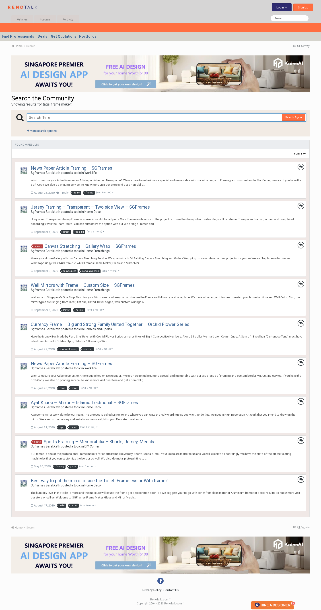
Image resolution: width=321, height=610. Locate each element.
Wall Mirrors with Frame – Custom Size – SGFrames (83, 285)
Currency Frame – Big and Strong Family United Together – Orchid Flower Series (110, 324)
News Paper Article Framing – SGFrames (71, 168)
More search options (42, 130)
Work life (90, 173)
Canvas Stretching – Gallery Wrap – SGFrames (90, 246)
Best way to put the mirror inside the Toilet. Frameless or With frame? (99, 480)
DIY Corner (91, 446)
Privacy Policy (152, 590)
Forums (45, 19)
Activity (68, 19)
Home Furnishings (97, 251)
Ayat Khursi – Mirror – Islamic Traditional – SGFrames (84, 402)
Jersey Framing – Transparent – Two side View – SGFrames (90, 207)
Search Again (293, 117)
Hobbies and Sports (98, 329)
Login (281, 7)
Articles (22, 19)
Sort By (300, 153)
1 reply (62, 192)
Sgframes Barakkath (45, 173)
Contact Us (171, 590)
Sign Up (303, 7)
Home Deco (92, 212)
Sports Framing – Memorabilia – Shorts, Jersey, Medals (99, 441)
